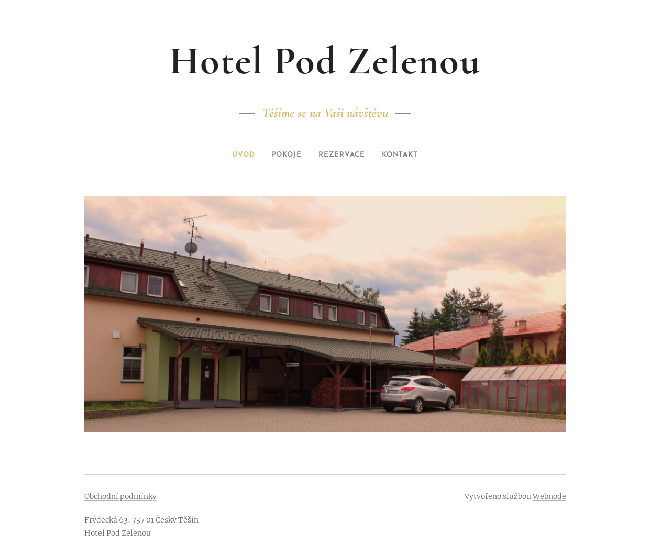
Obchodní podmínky (120, 496)
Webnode (549, 496)
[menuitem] (239, 155)
